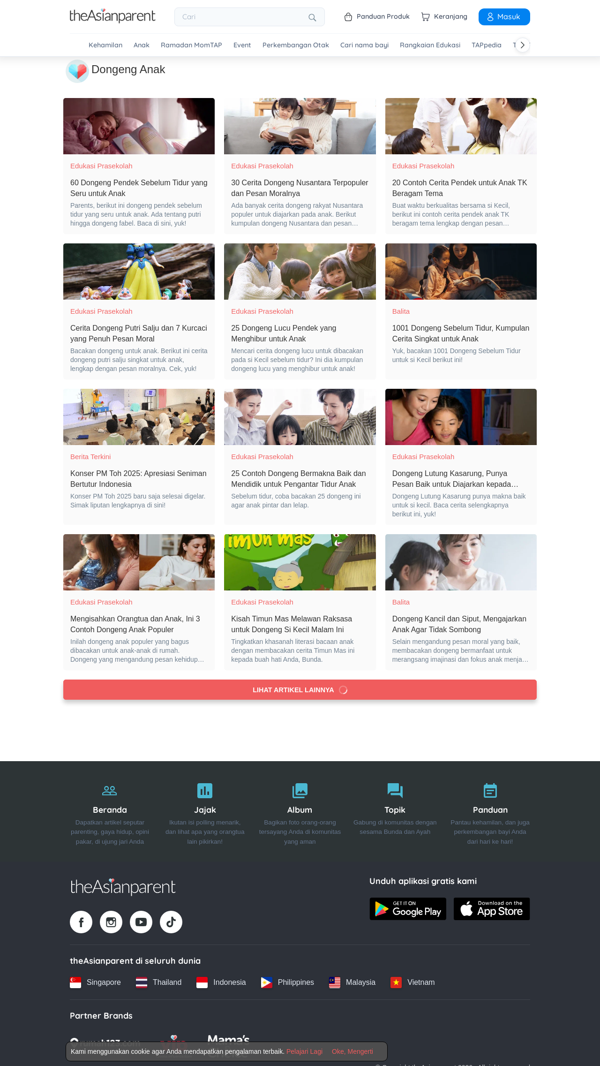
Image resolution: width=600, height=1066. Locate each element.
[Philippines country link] (287, 982)
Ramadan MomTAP (191, 45)
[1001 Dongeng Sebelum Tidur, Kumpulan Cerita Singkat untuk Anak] (461, 271)
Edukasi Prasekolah (101, 166)
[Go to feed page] (113, 20)
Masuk (503, 16)
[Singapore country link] (95, 982)
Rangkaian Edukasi (430, 45)
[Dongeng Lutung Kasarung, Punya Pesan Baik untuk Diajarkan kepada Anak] (461, 417)
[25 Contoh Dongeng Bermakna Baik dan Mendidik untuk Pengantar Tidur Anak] (299, 417)
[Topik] (395, 812)
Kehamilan (105, 45)
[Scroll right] (522, 45)
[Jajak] (205, 812)
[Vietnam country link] (412, 982)
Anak (142, 45)
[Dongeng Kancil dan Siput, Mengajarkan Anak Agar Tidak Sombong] (461, 562)
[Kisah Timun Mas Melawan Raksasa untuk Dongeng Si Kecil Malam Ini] (299, 562)
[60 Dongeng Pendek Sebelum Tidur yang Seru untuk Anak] (139, 126)
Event (242, 45)
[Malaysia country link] (352, 982)
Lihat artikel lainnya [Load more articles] (300, 690)
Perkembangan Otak (295, 45)
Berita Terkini (90, 457)
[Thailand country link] (158, 982)
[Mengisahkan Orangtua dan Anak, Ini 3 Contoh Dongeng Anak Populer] (139, 562)
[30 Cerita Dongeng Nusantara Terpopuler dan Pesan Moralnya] (299, 126)
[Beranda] (110, 812)
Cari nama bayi (364, 45)
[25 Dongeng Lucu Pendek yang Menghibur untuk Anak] (299, 271)
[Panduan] (490, 812)
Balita (401, 311)
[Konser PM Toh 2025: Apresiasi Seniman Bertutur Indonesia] (139, 417)
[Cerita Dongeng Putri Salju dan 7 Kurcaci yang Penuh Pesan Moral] (139, 271)
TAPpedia (487, 45)
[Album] (300, 812)
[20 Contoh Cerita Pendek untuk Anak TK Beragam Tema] (461, 126)
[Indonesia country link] (221, 982)
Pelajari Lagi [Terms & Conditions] (304, 1051)
